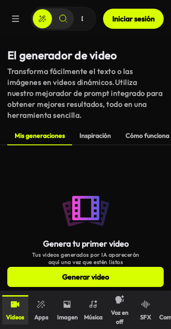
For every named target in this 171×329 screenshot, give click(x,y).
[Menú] (15, 19)
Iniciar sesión (133, 18)
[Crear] (42, 18)
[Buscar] (63, 18)
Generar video (85, 276)
